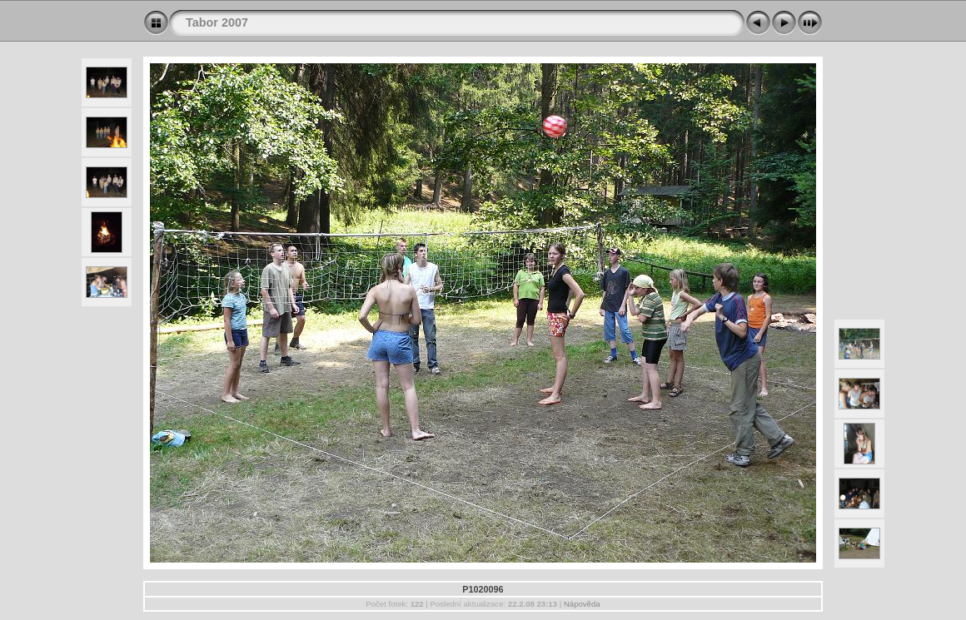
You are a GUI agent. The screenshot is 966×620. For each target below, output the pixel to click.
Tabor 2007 (217, 22)
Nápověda (582, 603)
